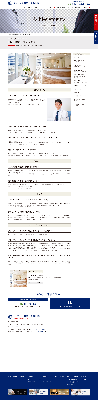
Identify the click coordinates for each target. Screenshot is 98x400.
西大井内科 (76, 97)
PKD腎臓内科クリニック (80, 101)
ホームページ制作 (61, 7)
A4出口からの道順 (41, 332)
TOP (23, 7)
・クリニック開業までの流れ (72, 381)
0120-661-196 (30, 304)
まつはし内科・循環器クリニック (79, 105)
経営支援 (52, 7)
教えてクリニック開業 (74, 7)
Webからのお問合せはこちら (70, 306)
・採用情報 (83, 379)
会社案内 (87, 7)
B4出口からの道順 (40, 329)
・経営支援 (40, 379)
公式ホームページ (33, 283)
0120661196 (81, 3)
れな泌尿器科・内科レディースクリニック (79, 111)
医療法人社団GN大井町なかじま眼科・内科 (80, 72)
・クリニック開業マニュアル (72, 379)
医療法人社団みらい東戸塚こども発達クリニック (81, 85)
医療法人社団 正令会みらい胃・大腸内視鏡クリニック (79, 78)
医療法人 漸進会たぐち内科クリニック (79, 67)
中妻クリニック (77, 93)
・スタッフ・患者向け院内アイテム (45, 381)
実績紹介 (36, 7)
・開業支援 (29, 379)
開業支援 (43, 7)
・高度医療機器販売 (31, 381)
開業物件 (29, 7)
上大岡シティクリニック (80, 90)
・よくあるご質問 (70, 382)
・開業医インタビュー (71, 384)
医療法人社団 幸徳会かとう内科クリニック (79, 61)
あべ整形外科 (77, 57)
